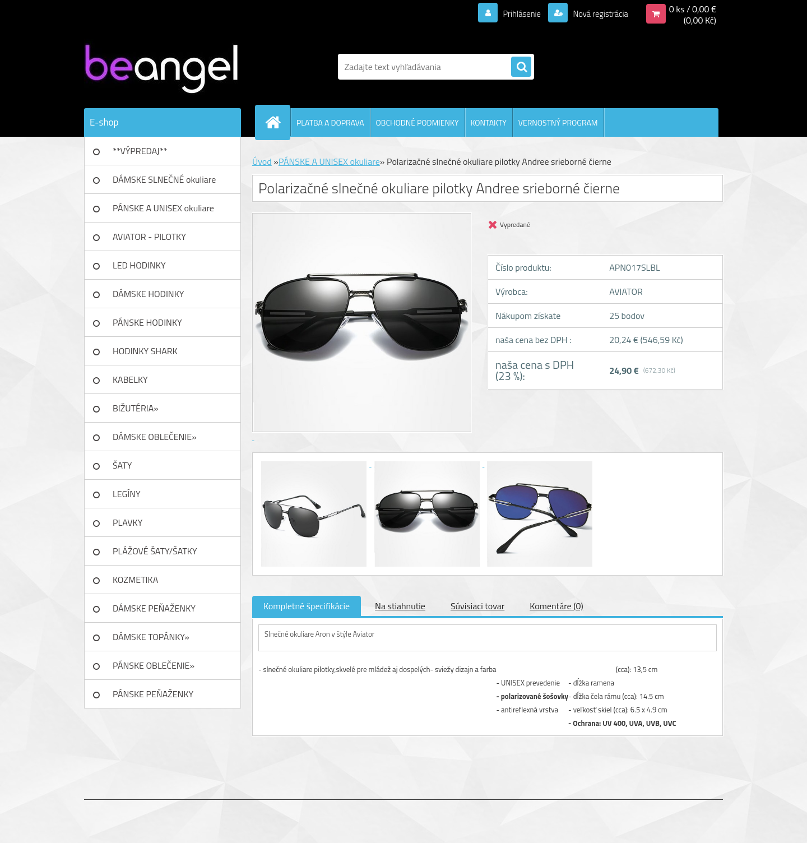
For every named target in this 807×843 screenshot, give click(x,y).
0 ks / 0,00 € (692, 9)
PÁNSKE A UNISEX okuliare (163, 208)
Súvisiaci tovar (477, 606)
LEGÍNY (127, 494)
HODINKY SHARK (145, 351)
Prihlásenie (514, 13)
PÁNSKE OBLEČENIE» (153, 665)
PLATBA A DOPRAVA (330, 122)
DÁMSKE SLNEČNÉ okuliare (164, 179)
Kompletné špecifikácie (306, 606)
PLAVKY (127, 522)
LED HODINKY (139, 265)
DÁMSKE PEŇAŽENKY (154, 608)
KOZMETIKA (135, 579)
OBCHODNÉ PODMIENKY (417, 122)
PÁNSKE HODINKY (147, 322)
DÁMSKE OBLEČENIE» (155, 436)
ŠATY (122, 465)
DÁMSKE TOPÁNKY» (151, 636)
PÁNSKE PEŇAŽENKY (153, 694)
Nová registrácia (597, 13)
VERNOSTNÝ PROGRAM (558, 122)
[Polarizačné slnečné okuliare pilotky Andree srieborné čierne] (315, 463)
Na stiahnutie (400, 606)
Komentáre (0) (556, 606)
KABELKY (130, 379)
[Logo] (161, 67)
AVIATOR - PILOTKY (149, 236)
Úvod (262, 161)
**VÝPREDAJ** (140, 151)
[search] (521, 67)
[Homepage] (277, 122)
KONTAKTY (489, 122)
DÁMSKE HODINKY (148, 293)
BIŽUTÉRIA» (136, 408)
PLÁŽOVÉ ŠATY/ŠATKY (155, 551)
